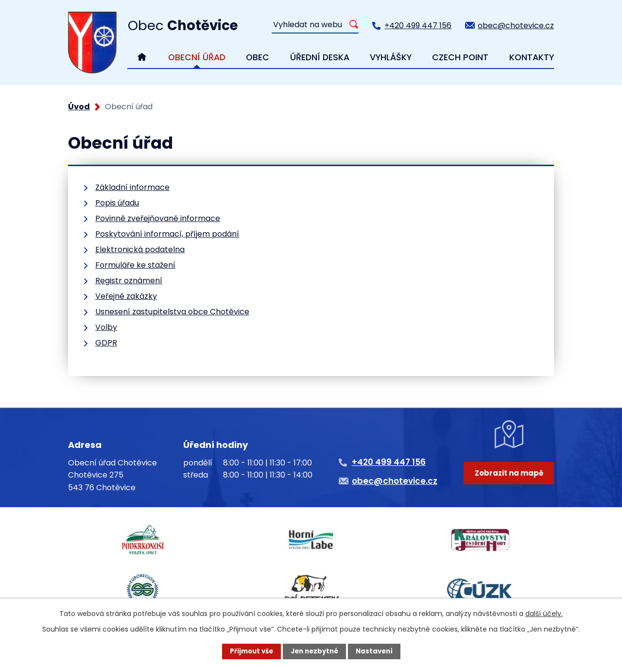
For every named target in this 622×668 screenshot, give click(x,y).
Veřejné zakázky (126, 296)
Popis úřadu (117, 202)
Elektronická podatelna (140, 249)
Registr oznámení (128, 280)
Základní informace (132, 187)
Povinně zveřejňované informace (157, 218)
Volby (106, 327)
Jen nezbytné (314, 651)
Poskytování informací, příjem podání (167, 234)
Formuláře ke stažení (135, 265)
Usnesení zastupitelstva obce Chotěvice (172, 311)
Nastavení (377, 651)
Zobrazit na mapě (509, 488)
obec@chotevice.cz (516, 25)
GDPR (106, 342)
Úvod (79, 106)
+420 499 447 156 (417, 25)
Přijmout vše (248, 651)
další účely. (544, 612)
